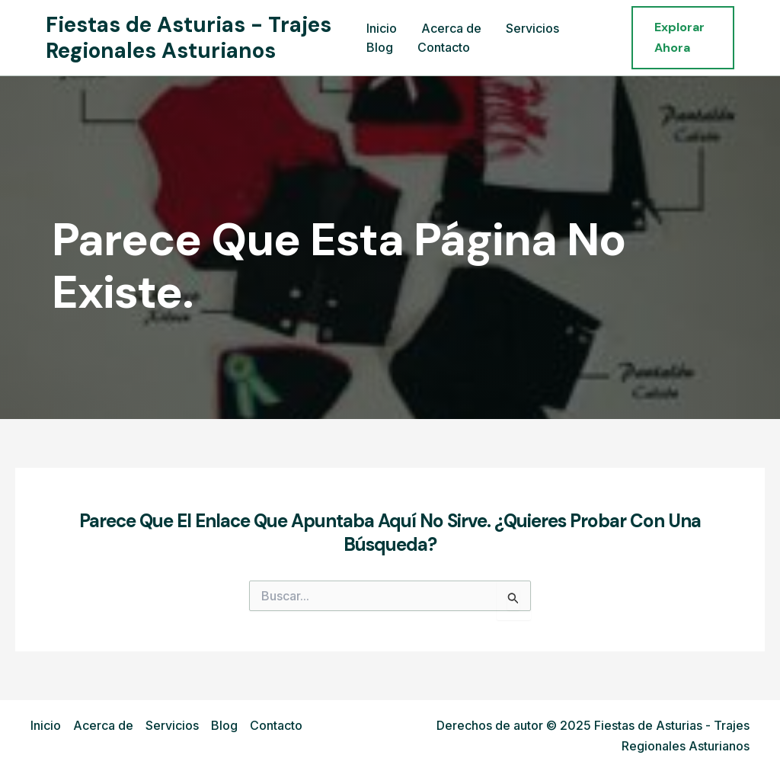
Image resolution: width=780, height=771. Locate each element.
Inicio (381, 28)
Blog (379, 47)
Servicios (532, 28)
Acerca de (451, 28)
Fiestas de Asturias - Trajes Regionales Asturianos (188, 38)
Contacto (443, 47)
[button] (682, 37)
